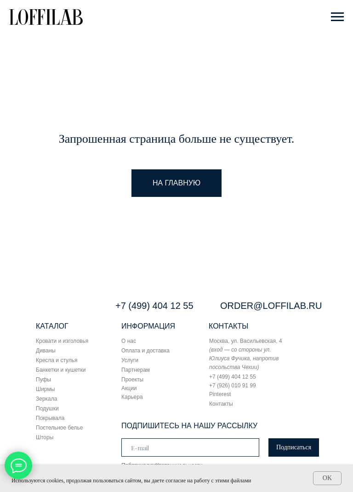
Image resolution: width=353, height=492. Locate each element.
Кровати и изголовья (62, 341)
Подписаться (293, 447)
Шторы (44, 437)
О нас (128, 341)
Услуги (129, 360)
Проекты (132, 379)
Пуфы (43, 379)
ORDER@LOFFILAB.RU (271, 306)
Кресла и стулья (57, 360)
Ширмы (45, 389)
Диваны (46, 350)
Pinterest (220, 394)
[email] (190, 447)
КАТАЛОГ (52, 326)
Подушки (47, 408)
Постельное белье (59, 428)
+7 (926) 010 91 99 (232, 385)
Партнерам (135, 370)
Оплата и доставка (145, 350)
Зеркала (46, 399)
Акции (129, 388)
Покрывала (50, 418)
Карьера (132, 397)
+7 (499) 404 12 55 (154, 306)
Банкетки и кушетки (60, 370)
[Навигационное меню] (337, 17)
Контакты (221, 404)
